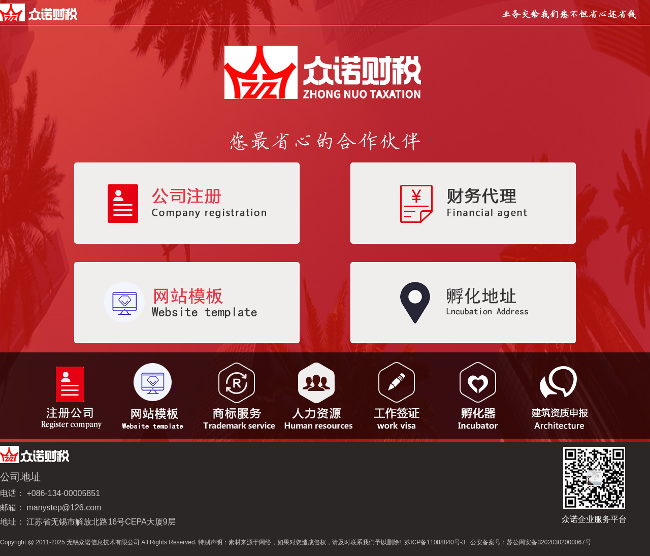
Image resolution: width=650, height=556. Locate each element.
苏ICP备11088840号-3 (434, 542)
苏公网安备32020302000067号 (549, 542)
